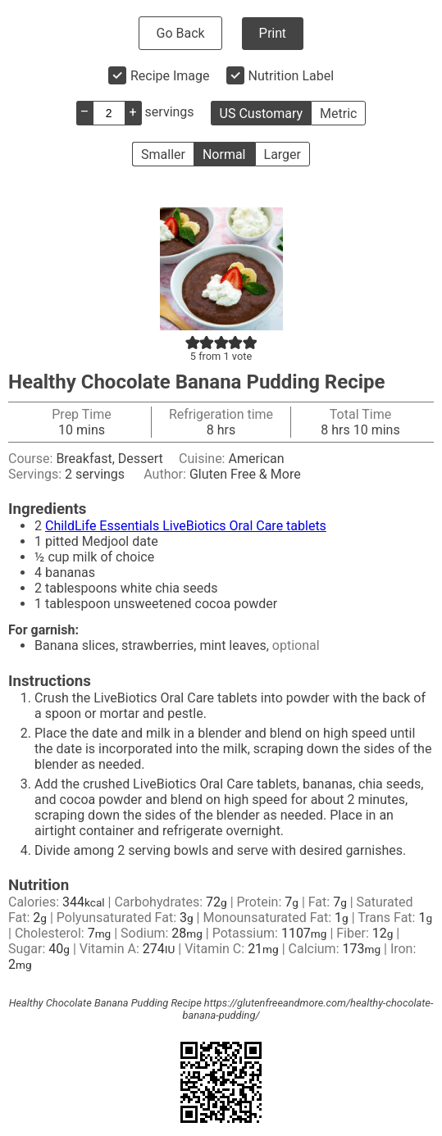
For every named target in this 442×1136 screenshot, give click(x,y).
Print (272, 33)
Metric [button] (338, 113)
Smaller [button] (163, 154)
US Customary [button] (261, 113)
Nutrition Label (291, 76)
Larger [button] (282, 154)
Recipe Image (170, 76)
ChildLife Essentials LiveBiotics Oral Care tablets (185, 526)
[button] (192, 342)
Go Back (180, 33)
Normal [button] (224, 154)
